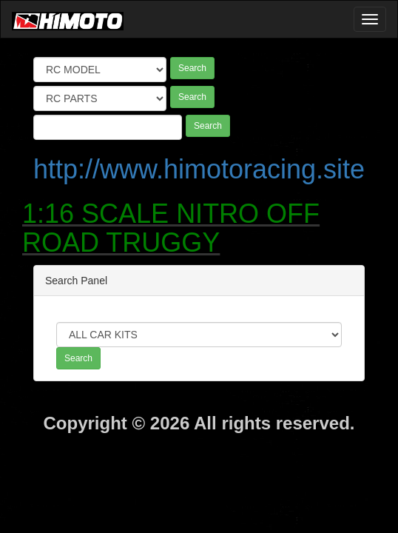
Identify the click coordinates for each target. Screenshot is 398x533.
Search (192, 68)
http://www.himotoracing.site (199, 169)
